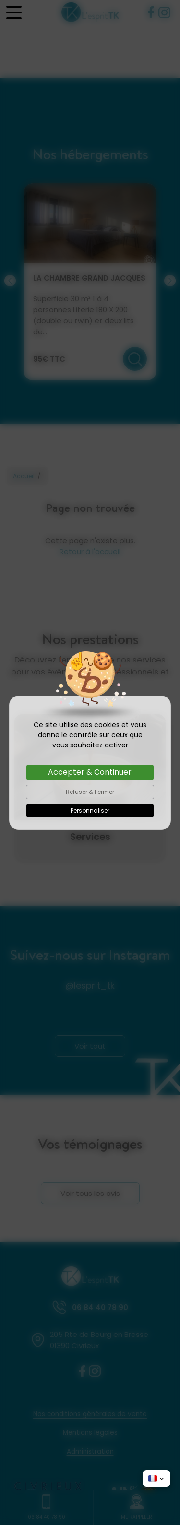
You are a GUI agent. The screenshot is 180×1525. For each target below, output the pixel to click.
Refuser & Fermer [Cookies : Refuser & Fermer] (90, 792)
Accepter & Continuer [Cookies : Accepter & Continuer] (90, 772)
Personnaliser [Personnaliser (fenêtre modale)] (90, 810)
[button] (156, 1478)
